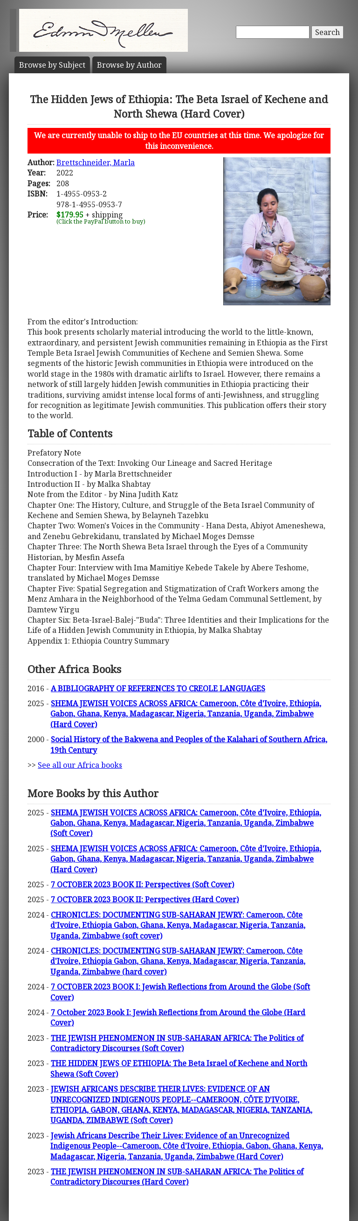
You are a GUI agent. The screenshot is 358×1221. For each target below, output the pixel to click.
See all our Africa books (80, 765)
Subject (52, 65)
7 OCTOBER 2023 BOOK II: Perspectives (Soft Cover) (142, 884)
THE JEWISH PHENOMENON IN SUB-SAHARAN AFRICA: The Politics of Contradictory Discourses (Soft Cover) (176, 1043)
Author (129, 65)
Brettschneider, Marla (95, 162)
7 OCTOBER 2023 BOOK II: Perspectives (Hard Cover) (145, 899)
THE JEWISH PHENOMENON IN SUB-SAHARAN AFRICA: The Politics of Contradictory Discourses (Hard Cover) (176, 1176)
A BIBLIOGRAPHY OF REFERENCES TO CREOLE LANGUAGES (158, 688)
